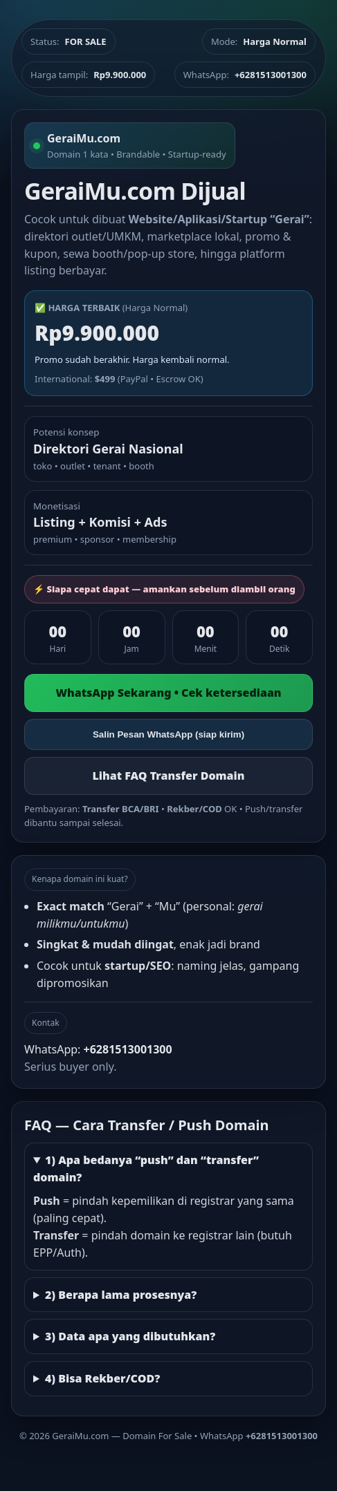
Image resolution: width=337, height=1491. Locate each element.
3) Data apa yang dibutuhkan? (130, 1336)
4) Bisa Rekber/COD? (102, 1378)
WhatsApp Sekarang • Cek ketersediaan (168, 692)
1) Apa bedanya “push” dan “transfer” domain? (146, 1168)
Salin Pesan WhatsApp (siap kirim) (168, 734)
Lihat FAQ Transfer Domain (168, 775)
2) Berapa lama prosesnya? (121, 1294)
